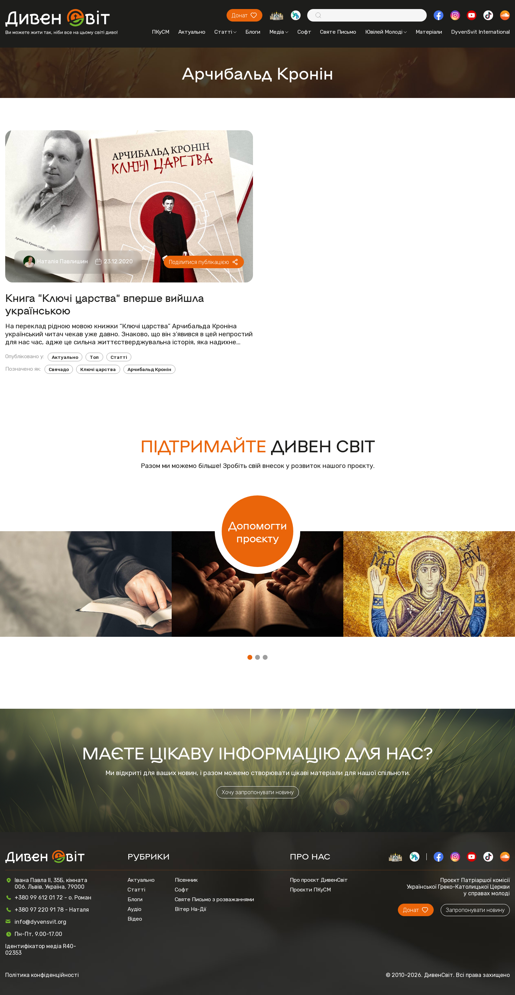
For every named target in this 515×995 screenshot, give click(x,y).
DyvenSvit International (480, 32)
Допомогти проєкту (257, 531)
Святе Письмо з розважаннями (214, 899)
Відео (135, 919)
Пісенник (186, 880)
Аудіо (134, 909)
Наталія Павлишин (62, 261)
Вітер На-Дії (190, 909)
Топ (94, 357)
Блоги (252, 32)
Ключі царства (98, 369)
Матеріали (429, 32)
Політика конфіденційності (42, 975)
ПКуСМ (160, 32)
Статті (225, 32)
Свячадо (59, 369)
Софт (304, 32)
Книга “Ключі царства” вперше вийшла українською (104, 303)
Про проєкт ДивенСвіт (319, 880)
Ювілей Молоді (386, 32)
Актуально (191, 32)
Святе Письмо (338, 32)
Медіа (278, 32)
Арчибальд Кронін (149, 369)
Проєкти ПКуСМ (310, 890)
